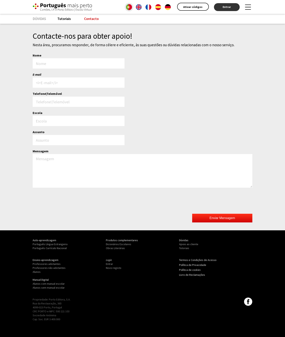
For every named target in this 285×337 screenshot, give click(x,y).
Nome (37, 55)
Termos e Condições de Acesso (198, 260)
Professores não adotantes (49, 268)
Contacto (91, 18)
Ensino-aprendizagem (45, 260)
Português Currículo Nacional (50, 248)
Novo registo (113, 268)
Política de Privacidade (192, 265)
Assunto (39, 132)
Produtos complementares (122, 240)
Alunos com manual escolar (49, 283)
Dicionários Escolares (118, 244)
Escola (37, 113)
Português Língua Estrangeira (50, 244)
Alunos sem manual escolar (49, 287)
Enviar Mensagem (222, 218)
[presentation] (222, 201)
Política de (190, 270)
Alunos (37, 272)
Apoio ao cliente (188, 244)
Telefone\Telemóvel (47, 94)
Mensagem (40, 151)
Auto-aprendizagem (44, 240)
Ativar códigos (192, 7)
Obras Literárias (115, 248)
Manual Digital (41, 279)
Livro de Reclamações (192, 275)
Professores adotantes (47, 264)
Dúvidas (183, 240)
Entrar (227, 7)
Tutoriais (64, 18)
